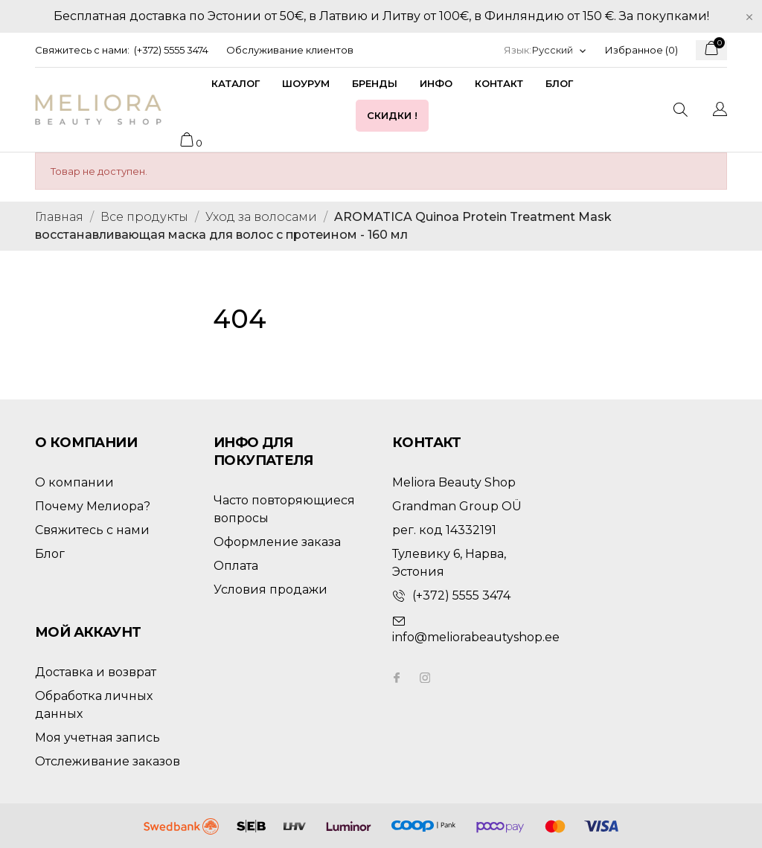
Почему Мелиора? (92, 506)
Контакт (499, 83)
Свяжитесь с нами (92, 530)
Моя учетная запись (97, 737)
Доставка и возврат (95, 672)
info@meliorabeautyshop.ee (476, 637)
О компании (74, 482)
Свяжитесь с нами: (82, 50)
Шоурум (306, 83)
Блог (559, 83)
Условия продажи (270, 589)
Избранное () (641, 50)
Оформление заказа (277, 542)
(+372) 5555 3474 (171, 50)
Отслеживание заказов (107, 761)
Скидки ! (392, 115)
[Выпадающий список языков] (559, 50)
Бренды (374, 83)
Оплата (236, 566)
